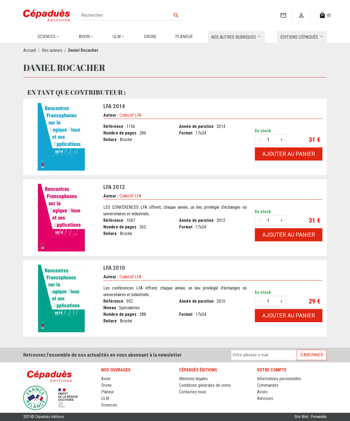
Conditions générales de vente (205, 385)
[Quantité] (270, 139)
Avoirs (262, 391)
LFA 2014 (114, 106)
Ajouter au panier (288, 154)
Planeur (107, 391)
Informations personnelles (279, 378)
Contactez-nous (192, 391)
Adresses (265, 398)
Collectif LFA (130, 115)
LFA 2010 (114, 268)
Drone (106, 385)
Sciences (109, 405)
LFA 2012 (114, 187)
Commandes (267, 385)
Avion (105, 378)
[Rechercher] (131, 15)
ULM (105, 398)
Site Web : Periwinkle (310, 416)
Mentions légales (193, 378)
